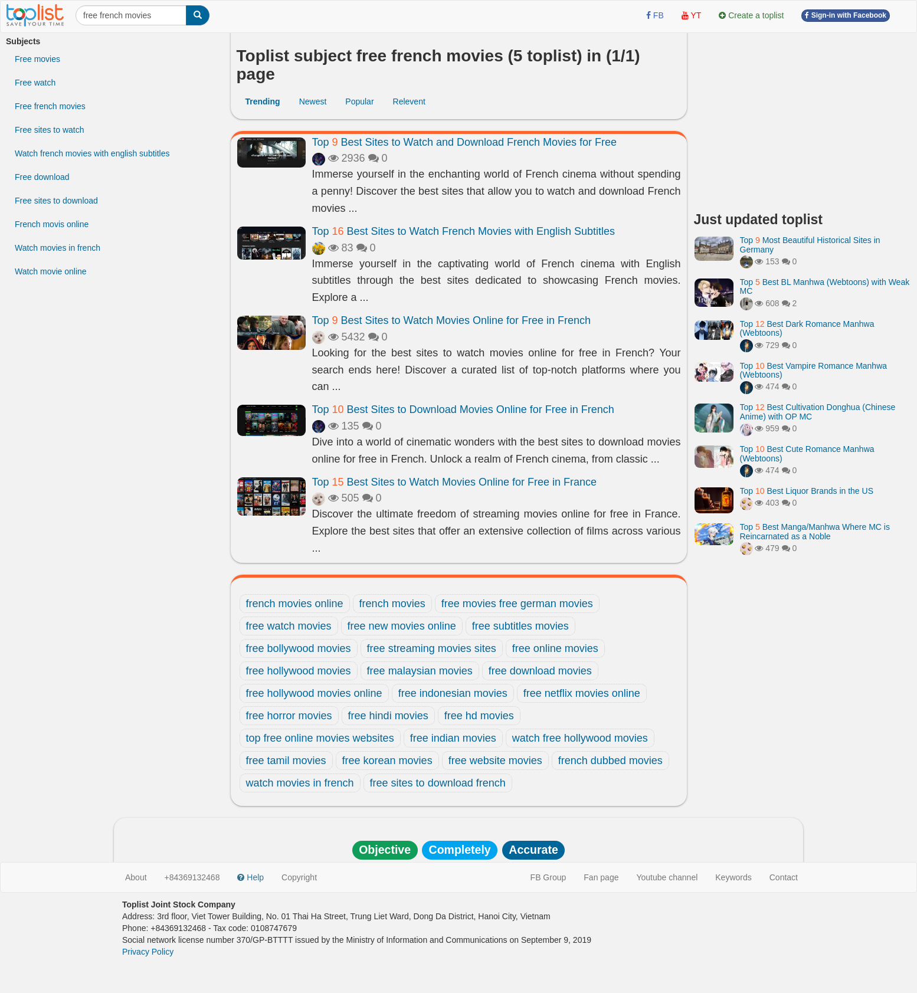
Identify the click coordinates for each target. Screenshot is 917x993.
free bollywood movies (298, 648)
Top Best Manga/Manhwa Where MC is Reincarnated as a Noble (815, 531)
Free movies (37, 59)
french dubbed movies (610, 760)
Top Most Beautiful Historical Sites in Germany (810, 244)
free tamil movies (286, 760)
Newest (313, 101)
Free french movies (50, 106)
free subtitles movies (520, 626)
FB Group (548, 877)
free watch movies (289, 626)
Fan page (601, 877)
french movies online (294, 603)
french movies (392, 603)
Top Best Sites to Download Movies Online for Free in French (463, 409)
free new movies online (402, 626)
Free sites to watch (49, 130)
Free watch (35, 82)
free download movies (540, 671)
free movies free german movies (517, 603)
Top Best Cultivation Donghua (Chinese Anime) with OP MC (818, 411)
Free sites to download (56, 200)
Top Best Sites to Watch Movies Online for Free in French (451, 320)
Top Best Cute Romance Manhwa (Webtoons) (807, 453)
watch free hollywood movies (580, 738)
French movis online (52, 224)
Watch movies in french (57, 248)
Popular (359, 101)
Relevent (409, 101)
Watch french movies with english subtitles (92, 153)
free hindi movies (388, 716)
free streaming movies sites (431, 648)
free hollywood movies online (314, 693)
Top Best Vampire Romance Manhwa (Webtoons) (813, 370)
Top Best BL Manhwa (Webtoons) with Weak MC (825, 286)
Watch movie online (51, 271)
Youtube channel (666, 877)
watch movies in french (300, 783)
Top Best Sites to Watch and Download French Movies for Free (464, 142)
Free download (42, 177)
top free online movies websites (320, 738)
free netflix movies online (581, 693)
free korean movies (387, 760)
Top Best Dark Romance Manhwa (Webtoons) (807, 328)
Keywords (733, 877)
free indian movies (453, 738)
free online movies (555, 648)
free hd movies (479, 716)
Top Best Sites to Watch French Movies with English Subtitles (463, 231)
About (136, 877)
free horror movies (289, 716)
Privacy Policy (147, 951)
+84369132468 (192, 877)
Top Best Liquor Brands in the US (806, 491)
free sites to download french (438, 783)
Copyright (299, 877)
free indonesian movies (452, 693)
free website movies (495, 760)
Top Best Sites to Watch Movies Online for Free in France (454, 482)
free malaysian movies (420, 671)
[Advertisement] (803, 118)
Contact (783, 877)
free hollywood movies (298, 671)
